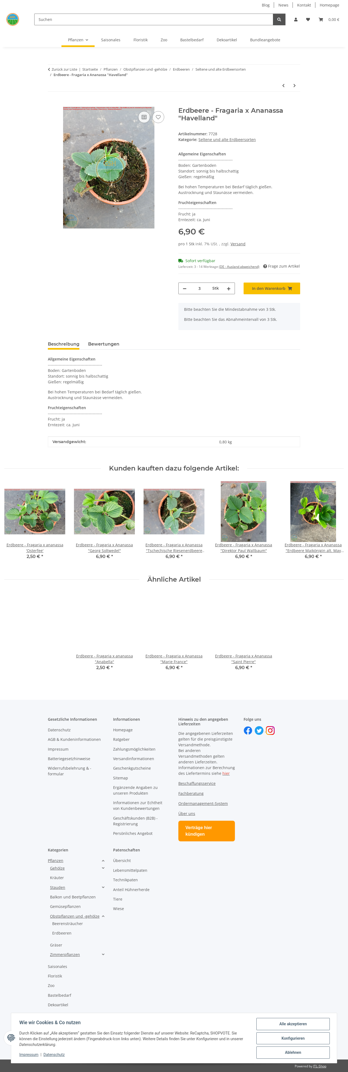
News (283, 5)
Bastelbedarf (59, 995)
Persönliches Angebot (133, 833)
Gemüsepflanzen (65, 906)
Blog (266, 5)
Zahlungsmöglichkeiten (134, 749)
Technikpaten (125, 879)
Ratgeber (121, 739)
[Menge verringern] (185, 288)
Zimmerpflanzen (65, 954)
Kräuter (57, 877)
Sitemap (120, 778)
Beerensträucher (67, 923)
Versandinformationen (133, 758)
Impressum (29, 1055)
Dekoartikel (58, 1004)
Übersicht (122, 860)
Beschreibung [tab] (63, 344)
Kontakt (304, 5)
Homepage (329, 5)
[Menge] (199, 288)
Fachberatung (191, 793)
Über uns (186, 813)
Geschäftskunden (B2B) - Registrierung (135, 821)
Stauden (57, 887)
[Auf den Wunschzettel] (158, 117)
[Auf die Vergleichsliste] (144, 117)
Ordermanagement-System (203, 803)
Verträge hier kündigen (198, 830)
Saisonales (57, 966)
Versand (238, 243)
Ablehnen (292, 1053)
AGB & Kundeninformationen (74, 739)
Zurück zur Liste (64, 69)
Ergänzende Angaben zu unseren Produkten (135, 790)
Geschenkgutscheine (132, 768)
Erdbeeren (62, 933)
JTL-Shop (319, 1066)
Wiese (118, 908)
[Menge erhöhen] (229, 288)
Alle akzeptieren (292, 1024)
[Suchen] (153, 19)
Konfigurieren (292, 1038)
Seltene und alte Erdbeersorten (227, 139)
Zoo (51, 985)
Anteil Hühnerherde (131, 889)
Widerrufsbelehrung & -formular (69, 771)
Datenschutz (54, 1055)
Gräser (56, 945)
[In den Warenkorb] (52, 104)
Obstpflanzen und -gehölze (75, 916)
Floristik (55, 976)
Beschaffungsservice (197, 783)
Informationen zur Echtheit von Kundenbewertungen (137, 805)
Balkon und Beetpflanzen (73, 896)
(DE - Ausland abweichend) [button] (239, 266)
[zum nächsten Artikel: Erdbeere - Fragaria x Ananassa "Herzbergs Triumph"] (294, 85)
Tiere (117, 899)
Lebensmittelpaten (130, 870)
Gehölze (57, 868)
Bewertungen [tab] (103, 344)
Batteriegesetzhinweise (69, 758)
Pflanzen (55, 860)
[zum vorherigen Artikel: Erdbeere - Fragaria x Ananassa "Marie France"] (283, 85)
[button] (296, 19)
